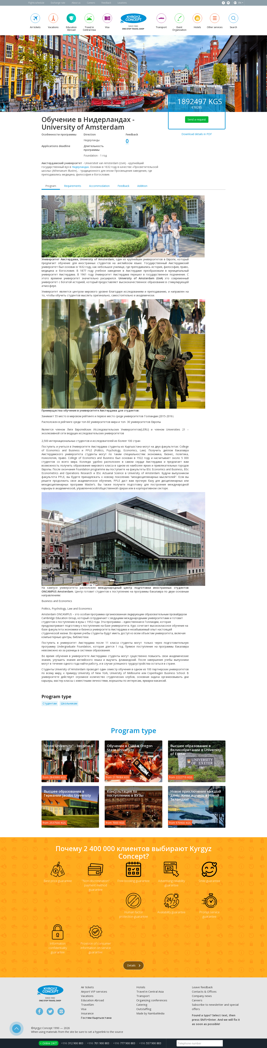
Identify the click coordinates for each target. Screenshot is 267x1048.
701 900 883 (98, 1043)
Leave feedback (202, 987)
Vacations (87, 996)
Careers (91, 2)
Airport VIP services (94, 991)
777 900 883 (124, 1043)
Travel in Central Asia (150, 991)
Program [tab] (50, 186)
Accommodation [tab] (99, 186)
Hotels (140, 987)
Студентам (50, 703)
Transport (143, 996)
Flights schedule (36, 2)
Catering (141, 1004)
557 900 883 (150, 1043)
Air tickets (87, 987)
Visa (83, 1009)
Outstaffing (143, 1009)
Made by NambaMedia (150, 1013)
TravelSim (87, 1004)
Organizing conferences (151, 1000)
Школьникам (69, 703)
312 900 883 (72, 1043)
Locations (122, 2)
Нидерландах (80, 167)
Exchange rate (58, 2)
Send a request (197, 119)
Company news (202, 996)
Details (133, 965)
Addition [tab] (142, 186)
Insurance (87, 1013)
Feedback (106, 2)
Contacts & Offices (204, 991)
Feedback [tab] (123, 186)
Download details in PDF (196, 134)
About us (76, 2)
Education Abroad (92, 1000)
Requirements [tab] (72, 186)
